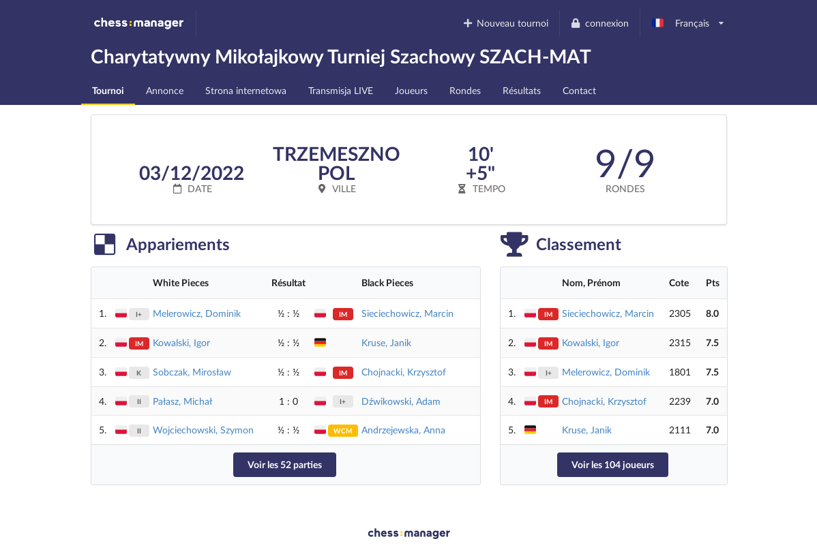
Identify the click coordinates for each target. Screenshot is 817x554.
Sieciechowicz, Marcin (407, 313)
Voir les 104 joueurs (612, 464)
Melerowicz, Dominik (197, 313)
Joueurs (411, 90)
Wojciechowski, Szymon (203, 429)
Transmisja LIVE (340, 90)
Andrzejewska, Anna (403, 429)
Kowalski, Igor (181, 342)
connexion (599, 23)
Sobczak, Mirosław (192, 372)
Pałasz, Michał (182, 401)
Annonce (164, 90)
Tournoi (108, 90)
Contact (579, 90)
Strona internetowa (245, 90)
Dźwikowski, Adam (401, 401)
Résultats (522, 90)
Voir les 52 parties (285, 464)
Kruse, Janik (386, 342)
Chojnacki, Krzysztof (403, 372)
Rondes (465, 90)
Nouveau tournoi (505, 23)
